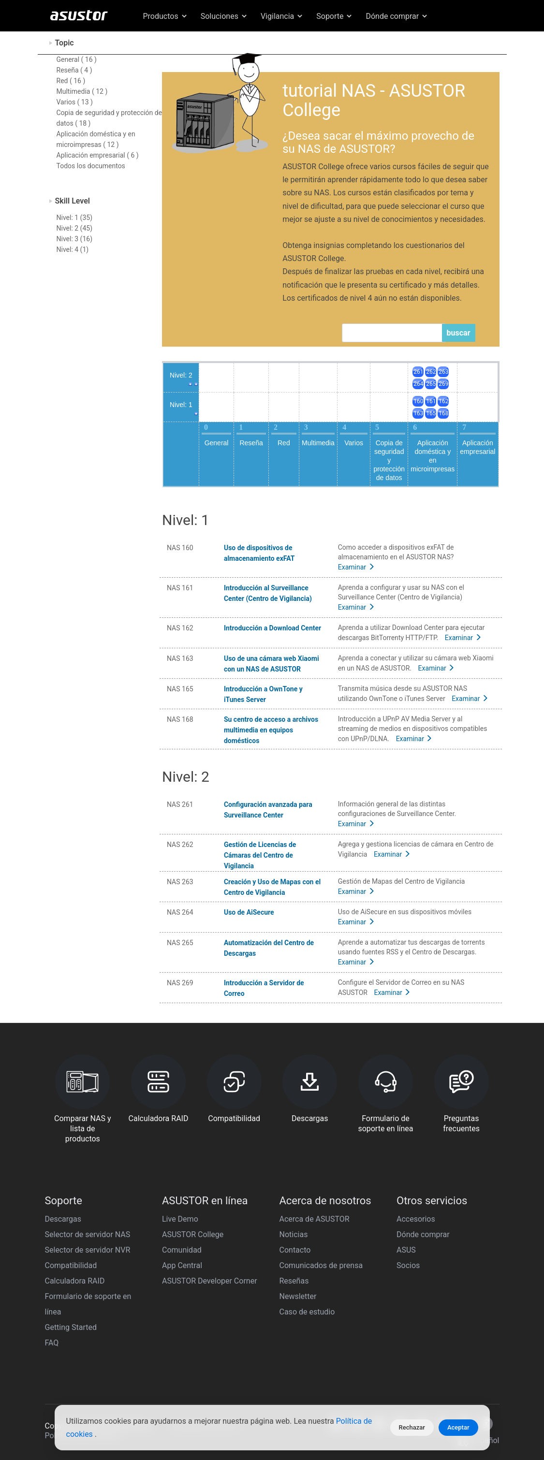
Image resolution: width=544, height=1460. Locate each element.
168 (443, 413)
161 (431, 401)
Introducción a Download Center (272, 628)
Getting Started (71, 1327)
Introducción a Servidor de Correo (264, 988)
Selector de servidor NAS (88, 1234)
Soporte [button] (334, 16)
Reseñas (294, 1280)
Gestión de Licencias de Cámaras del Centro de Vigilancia (260, 855)
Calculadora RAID (75, 1280)
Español (454, 39)
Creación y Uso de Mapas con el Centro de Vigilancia (272, 887)
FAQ (52, 1342)
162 (443, 401)
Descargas (63, 1219)
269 (443, 383)
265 (431, 383)
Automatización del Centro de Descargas (269, 948)
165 (431, 413)
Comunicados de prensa (321, 1265)
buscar (458, 332)
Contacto (295, 1250)
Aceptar (458, 1427)
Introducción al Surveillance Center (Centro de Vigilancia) (268, 593)
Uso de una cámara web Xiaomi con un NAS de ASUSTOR (271, 664)
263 (443, 371)
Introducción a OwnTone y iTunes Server (263, 694)
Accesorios (416, 1219)
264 (418, 383)
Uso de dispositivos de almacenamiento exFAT (259, 553)
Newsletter (298, 1296)
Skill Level (72, 200)
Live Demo (180, 1219)
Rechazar (412, 1427)
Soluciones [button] (224, 16)
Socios (408, 1265)
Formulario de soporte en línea (88, 1304)
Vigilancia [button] (282, 16)
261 (418, 371)
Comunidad (182, 1250)
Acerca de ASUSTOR (314, 1219)
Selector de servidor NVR (88, 1250)
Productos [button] (165, 16)
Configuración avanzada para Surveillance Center (268, 810)
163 (418, 413)
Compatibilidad (71, 1265)
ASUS (406, 1250)
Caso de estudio (307, 1311)
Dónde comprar (423, 1234)
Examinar (356, 567)
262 (431, 371)
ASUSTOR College (192, 1234)
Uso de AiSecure (249, 912)
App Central (182, 1265)
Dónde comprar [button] (397, 16)
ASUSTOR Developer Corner (209, 1280)
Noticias (293, 1234)
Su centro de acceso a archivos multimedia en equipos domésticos (271, 730)
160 (418, 401)
